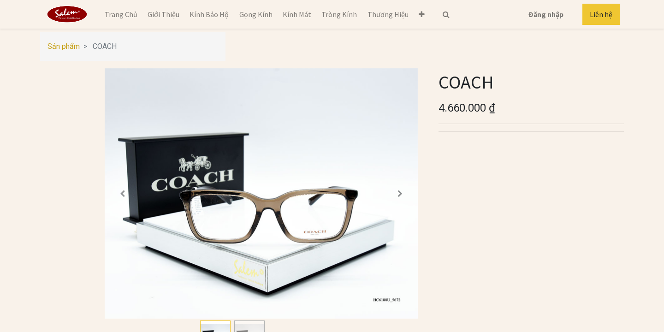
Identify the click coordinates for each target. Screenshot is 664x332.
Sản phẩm (63, 46)
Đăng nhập (545, 14)
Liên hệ (601, 14)
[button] (422, 14)
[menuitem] (120, 14)
